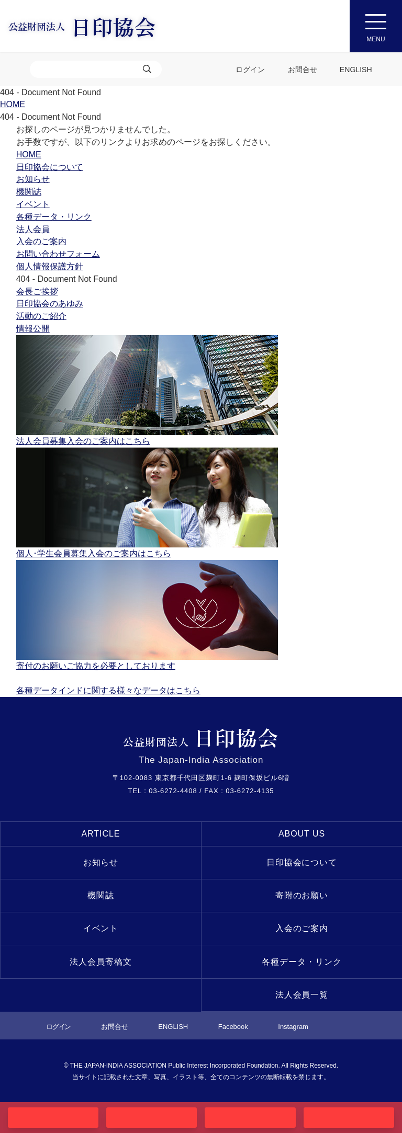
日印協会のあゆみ (49, 303)
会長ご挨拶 (37, 291)
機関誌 (100, 895)
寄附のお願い (302, 895)
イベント (101, 928)
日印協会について (302, 862)
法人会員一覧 (302, 994)
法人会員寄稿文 (101, 961)
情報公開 (33, 328)
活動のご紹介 (41, 316)
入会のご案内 (302, 928)
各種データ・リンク (302, 961)
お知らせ (101, 862)
